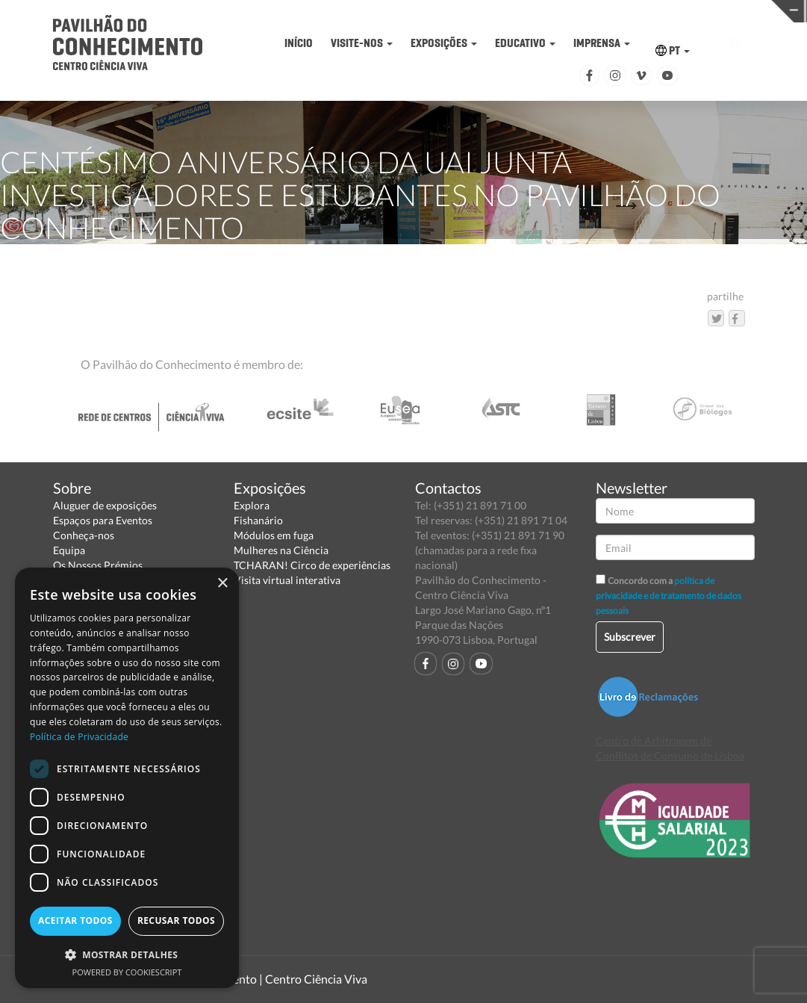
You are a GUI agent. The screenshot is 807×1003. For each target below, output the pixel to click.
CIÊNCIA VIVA (618, 10)
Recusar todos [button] (176, 920)
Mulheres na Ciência (281, 550)
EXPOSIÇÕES (444, 43)
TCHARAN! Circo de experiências (312, 565)
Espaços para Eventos (102, 520)
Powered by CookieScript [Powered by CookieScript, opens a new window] (127, 972)
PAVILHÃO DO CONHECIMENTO (444, 11)
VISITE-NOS (362, 43)
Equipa (69, 550)
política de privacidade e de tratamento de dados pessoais (668, 595)
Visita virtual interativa (287, 580)
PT (672, 50)
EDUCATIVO (525, 43)
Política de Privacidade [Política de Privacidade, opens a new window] (79, 736)
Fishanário (258, 520)
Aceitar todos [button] (75, 920)
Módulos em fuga (274, 535)
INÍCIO (298, 43)
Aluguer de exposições (105, 505)
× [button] (222, 583)
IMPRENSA (601, 43)
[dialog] (127, 778)
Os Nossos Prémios (98, 565)
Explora (251, 505)
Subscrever (629, 636)
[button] (127, 954)
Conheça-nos (83, 535)
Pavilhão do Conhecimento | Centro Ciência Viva (242, 979)
